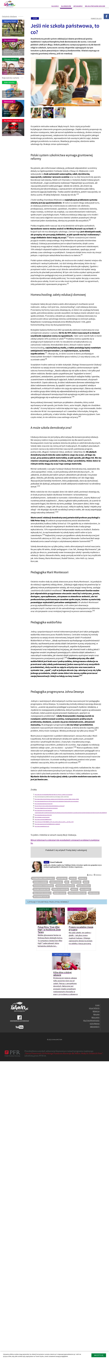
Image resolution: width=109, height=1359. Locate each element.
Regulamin (95, 1005)
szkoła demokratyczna (77, 880)
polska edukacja (83, 873)
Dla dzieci (55, 6)
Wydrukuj (97, 863)
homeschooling (56, 869)
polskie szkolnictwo (41, 877)
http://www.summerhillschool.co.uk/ (42, 813)
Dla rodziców (66, 6)
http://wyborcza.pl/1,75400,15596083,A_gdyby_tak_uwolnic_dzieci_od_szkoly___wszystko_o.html (54, 809)
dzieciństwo (61, 866)
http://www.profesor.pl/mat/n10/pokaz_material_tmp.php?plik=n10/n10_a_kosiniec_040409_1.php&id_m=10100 (57, 786)
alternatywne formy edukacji (43, 866)
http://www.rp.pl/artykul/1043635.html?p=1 (43, 807)
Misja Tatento (94, 996)
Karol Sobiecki (56, 850)
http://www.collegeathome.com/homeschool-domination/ (46, 795)
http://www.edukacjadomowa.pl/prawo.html (43, 791)
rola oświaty (85, 877)
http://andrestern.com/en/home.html (42, 804)
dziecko (73, 866)
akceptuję (98, 1355)
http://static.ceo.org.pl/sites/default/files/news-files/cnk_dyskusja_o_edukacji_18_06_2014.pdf (53, 782)
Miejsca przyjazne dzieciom (95, 6)
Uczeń (35, 18)
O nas (97, 993)
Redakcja (96, 999)
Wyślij (90, 863)
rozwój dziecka (59, 880)
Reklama (96, 1002)
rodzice (74, 877)
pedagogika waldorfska (65, 873)
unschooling (94, 880)
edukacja (82, 866)
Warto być (44, 896)
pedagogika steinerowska (43, 873)
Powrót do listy (96, 18)
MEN (66, 869)
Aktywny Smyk (61, 942)
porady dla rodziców (60, 877)
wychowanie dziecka (41, 884)
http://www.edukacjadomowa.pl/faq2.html (43, 802)
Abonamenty (94, 1014)
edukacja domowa (40, 869)
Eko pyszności (77, 896)
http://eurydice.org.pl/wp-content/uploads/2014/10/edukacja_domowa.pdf (49, 793)
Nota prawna (94, 1011)
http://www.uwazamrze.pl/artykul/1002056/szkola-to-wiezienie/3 (47, 811)
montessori (76, 869)
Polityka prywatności (91, 1008)
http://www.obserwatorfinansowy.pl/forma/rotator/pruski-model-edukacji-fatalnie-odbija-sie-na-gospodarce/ (57, 789)
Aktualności (78, 6)
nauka (86, 869)
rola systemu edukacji (42, 880)
